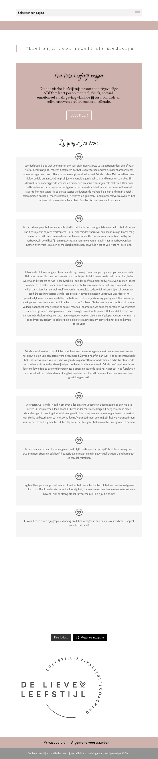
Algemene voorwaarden (90, 742)
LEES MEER (79, 115)
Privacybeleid (54, 742)
